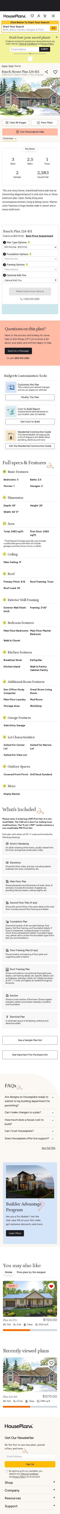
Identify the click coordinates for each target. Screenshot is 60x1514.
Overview (8, 138)
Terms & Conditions (28, 44)
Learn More (15, 1233)
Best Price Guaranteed (39, 236)
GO (53, 28)
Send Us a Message (18, 351)
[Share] (46, 72)
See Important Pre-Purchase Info (30, 1054)
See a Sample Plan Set (30, 1040)
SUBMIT (44, 49)
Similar (8, 1272)
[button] (57, 37)
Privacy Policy (47, 44)
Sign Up (30, 1464)
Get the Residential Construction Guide (30, 446)
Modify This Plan (30, 397)
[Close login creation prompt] (58, 37)
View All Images (16, 122)
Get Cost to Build (30, 421)
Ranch (18, 66)
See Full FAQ (48, 1148)
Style (11, 66)
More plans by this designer (31, 1272)
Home (4, 66)
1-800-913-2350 (21, 358)
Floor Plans (45, 122)
